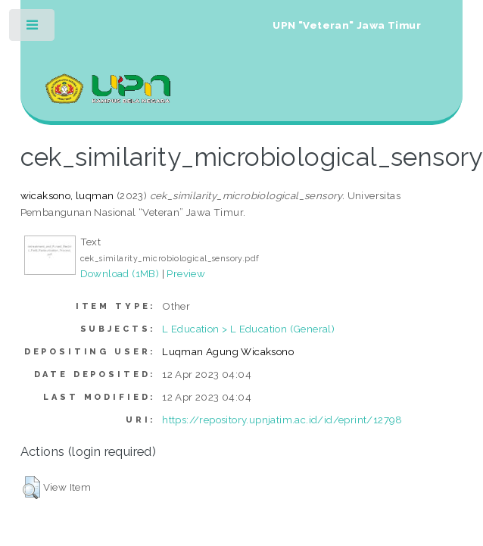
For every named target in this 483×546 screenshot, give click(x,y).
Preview (186, 273)
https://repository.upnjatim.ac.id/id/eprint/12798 (282, 419)
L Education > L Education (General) (248, 329)
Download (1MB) (120, 273)
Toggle (33, 28)
